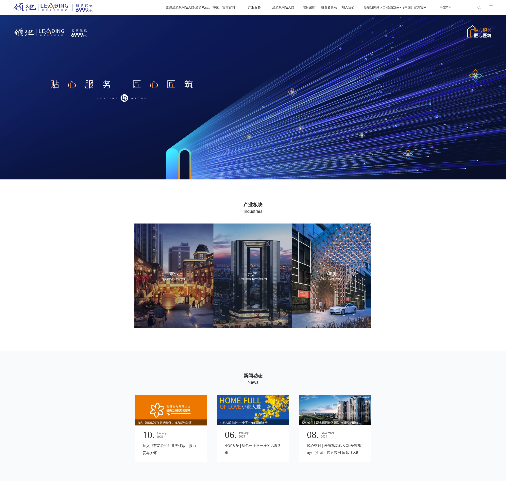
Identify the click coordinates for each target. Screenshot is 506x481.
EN (451, 7)
